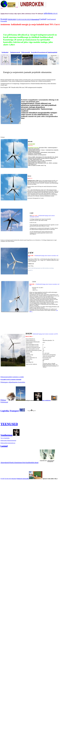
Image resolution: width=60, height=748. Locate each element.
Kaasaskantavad (42, 52)
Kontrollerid (34, 52)
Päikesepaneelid (25, 52)
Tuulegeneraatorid (15, 52)
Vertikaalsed (5, 52)
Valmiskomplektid (52, 52)
